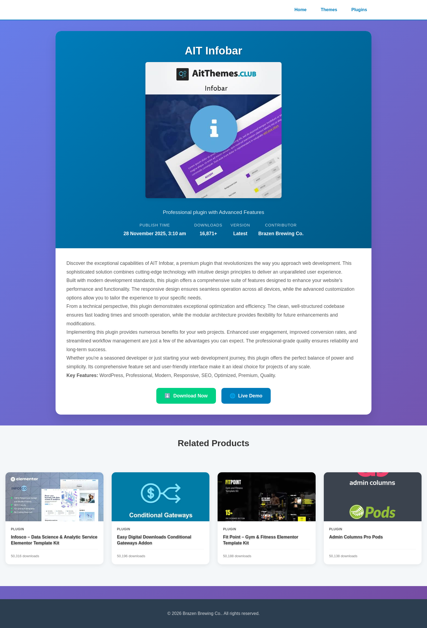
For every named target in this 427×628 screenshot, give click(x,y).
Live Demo (246, 396)
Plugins (359, 9)
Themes (329, 9)
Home (300, 9)
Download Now (186, 396)
